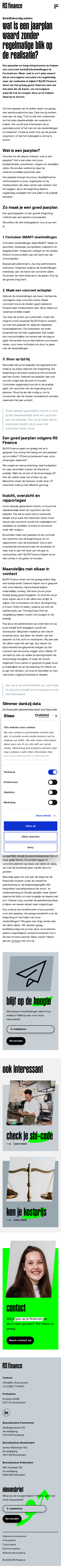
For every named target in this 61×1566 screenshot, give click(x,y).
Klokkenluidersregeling (14, 1553)
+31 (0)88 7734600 (13, 1386)
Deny (30, 847)
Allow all (31, 826)
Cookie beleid (9, 1545)
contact (15, 941)
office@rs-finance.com (15, 1383)
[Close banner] (56, 716)
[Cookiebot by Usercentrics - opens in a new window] (36, 716)
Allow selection (30, 836)
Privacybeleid (9, 1540)
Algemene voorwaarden (14, 1536)
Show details (43, 815)
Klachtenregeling (11, 1549)
